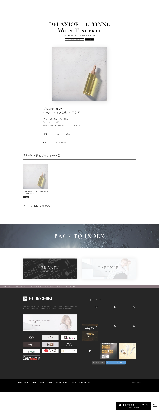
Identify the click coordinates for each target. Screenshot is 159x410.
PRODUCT (50, 382)
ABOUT (26, 382)
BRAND (58, 382)
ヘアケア (90, 39)
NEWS (20, 382)
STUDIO (65, 382)
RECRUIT (74, 382)
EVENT (42, 382)
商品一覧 (39, 286)
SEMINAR (35, 382)
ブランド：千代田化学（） (74, 39)
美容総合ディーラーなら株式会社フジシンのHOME (17, 286)
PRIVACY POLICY (84, 382)
